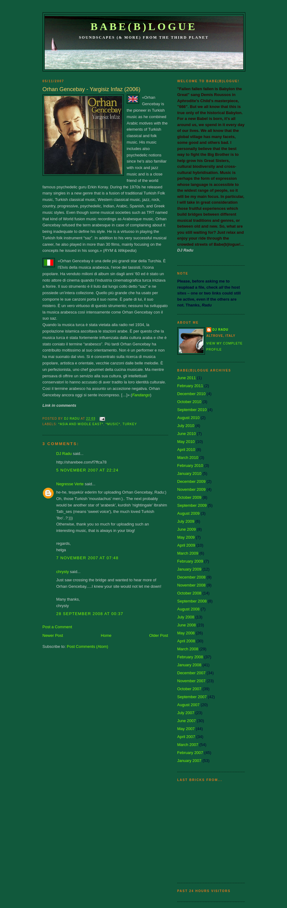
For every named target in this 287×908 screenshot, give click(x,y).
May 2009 (186, 537)
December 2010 (191, 393)
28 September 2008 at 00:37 (89, 613)
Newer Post (53, 635)
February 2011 (190, 385)
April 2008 (186, 641)
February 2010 (190, 465)
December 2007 (191, 673)
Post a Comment (57, 627)
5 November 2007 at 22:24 (87, 470)
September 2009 (192, 505)
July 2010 (185, 425)
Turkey (130, 424)
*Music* (113, 424)
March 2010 (187, 457)
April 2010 (186, 449)
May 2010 (186, 441)
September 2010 (192, 409)
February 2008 (190, 657)
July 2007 (185, 712)
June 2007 (186, 720)
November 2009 (191, 489)
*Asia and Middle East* (81, 424)
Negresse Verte (70, 484)
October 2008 (189, 593)
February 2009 (190, 561)
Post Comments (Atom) (87, 646)
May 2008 (186, 633)
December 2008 (191, 577)
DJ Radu (64, 453)
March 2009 (187, 553)
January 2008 (189, 665)
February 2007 (190, 752)
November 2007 (191, 681)
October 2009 (189, 497)
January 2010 (189, 473)
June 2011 (186, 377)
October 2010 (189, 401)
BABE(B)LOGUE (143, 26)
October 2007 (189, 689)
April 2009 (186, 545)
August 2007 (188, 704)
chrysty (62, 571)
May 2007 (186, 728)
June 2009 (186, 529)
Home (106, 635)
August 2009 (188, 513)
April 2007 (186, 736)
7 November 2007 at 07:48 (87, 558)
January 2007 (189, 760)
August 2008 (188, 609)
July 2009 (185, 521)
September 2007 (192, 696)
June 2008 (186, 625)
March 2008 (187, 649)
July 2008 (185, 617)
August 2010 (188, 417)
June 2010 (186, 433)
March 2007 (187, 744)
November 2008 (191, 585)
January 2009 (189, 569)
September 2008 (192, 601)
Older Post (158, 635)
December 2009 (191, 481)
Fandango (141, 395)
